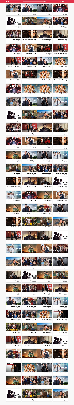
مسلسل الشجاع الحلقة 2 (32, 79)
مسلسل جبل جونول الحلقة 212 (62, 93)
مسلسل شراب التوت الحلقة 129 (15, 319)
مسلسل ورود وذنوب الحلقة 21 (15, 306)
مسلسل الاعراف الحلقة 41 (47, 200)
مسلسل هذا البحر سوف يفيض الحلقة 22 (45, 267)
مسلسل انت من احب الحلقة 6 (16, 267)
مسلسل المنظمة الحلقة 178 (47, 13)
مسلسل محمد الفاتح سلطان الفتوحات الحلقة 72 (60, 359)
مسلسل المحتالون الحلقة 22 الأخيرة (61, 319)
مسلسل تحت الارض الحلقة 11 (16, 120)
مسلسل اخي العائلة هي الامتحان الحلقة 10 (45, 293)
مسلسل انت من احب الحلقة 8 (31, 173)
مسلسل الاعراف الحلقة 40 (16, 213)
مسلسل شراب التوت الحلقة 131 (46, 173)
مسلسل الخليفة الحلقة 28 (32, 120)
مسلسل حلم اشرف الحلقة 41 (62, 39)
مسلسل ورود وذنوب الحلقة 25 (46, 66)
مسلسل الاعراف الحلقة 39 (32, 254)
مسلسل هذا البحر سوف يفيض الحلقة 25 (14, 13)
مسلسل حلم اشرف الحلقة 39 (47, 186)
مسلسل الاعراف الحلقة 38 (47, 280)
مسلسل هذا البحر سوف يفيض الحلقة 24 (14, 106)
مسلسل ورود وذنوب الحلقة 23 (31, 160)
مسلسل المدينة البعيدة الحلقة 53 (46, 358)
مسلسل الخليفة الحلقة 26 (47, 226)
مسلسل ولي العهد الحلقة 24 (31, 399)
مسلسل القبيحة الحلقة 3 (16, 93)
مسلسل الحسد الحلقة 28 (16, 133)
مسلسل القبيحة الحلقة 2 (16, 146)
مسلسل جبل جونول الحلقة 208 (31, 372)
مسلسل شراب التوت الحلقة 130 (31, 267)
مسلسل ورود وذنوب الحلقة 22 (31, 213)
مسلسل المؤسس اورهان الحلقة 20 (30, 186)
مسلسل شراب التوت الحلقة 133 (31, 66)
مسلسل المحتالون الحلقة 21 (16, 372)
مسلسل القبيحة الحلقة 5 (63, 13)
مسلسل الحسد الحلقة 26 (32, 293)
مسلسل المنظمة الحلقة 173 (47, 306)
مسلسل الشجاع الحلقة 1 (47, 146)
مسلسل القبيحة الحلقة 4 (16, 53)
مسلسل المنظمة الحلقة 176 (47, 160)
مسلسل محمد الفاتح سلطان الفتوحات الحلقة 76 (60, 80)
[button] (24, 1)
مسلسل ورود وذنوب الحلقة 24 (31, 106)
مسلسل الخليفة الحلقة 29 (32, 26)
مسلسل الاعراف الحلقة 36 (63, 332)
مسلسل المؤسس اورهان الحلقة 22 (46, 39)
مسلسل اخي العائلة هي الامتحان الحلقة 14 (60, 53)
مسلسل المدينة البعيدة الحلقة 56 (31, 146)
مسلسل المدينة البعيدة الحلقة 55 (62, 200)
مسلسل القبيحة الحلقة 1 (32, 200)
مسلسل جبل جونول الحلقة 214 (62, 66)
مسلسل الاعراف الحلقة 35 (32, 358)
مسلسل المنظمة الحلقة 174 (63, 267)
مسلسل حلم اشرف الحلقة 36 (47, 345)
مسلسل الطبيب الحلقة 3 (16, 254)
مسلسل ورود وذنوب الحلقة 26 (31, 13)
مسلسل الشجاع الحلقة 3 (47, 53)
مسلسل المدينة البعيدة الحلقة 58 (31, 53)
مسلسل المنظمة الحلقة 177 (47, 106)
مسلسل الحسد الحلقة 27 (63, 254)
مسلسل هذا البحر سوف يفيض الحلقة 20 (45, 386)
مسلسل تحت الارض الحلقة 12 (16, 26)
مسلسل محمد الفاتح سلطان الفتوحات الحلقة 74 (13, 187)
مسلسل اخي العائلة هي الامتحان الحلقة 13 (14, 66)
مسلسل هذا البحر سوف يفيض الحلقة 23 (61, 173)
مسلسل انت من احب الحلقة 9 (47, 120)
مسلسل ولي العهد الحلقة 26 (31, 226)
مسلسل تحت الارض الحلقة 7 (63, 345)
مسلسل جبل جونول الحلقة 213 (46, 79)
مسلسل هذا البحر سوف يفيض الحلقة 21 (30, 319)
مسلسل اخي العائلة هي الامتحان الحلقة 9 (14, 345)
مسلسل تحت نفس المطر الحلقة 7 (46, 213)
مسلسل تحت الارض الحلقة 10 (62, 186)
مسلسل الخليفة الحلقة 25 (63, 280)
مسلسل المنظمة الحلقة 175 (63, 213)
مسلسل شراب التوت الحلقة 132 (62, 120)
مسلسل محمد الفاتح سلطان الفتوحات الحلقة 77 (29, 40)
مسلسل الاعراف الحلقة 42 (16, 160)
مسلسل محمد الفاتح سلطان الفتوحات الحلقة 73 (13, 227)
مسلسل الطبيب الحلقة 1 (63, 372)
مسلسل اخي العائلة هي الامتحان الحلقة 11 (14, 240)
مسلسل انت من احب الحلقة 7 (62, 226)
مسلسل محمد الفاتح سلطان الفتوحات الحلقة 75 (60, 147)
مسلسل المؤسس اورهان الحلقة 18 (61, 293)
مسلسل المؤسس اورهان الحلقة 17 (30, 345)
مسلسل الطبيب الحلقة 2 (63, 306)
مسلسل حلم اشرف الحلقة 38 (47, 240)
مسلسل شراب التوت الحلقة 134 (62, 26)
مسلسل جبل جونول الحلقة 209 (46, 319)
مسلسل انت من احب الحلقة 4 (62, 399)
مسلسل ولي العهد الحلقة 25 (16, 332)
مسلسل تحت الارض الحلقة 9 (63, 240)
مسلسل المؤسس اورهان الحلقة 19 (30, 240)
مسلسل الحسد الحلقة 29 (16, 39)
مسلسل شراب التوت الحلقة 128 (31, 386)
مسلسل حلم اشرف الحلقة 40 (62, 133)
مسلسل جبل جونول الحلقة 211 (46, 93)
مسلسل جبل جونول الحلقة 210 (31, 93)
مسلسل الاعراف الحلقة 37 (16, 293)
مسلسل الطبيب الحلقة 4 (16, 200)
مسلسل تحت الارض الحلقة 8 (32, 280)
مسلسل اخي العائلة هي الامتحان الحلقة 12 (29, 133)
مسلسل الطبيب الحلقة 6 (63, 106)
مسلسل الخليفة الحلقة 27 (16, 173)
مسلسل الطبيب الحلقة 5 (63, 160)
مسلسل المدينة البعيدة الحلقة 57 (15, 79)
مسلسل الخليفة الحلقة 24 (32, 332)
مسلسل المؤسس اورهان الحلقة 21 (46, 133)
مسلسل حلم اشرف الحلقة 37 (16, 280)
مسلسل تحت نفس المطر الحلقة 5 (15, 358)
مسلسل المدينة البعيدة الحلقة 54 (46, 254)
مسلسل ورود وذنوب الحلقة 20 (62, 386)
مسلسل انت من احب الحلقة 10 (46, 26)
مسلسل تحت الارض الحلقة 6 (16, 399)
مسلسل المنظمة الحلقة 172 (47, 372)
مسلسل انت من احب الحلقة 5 (47, 332)
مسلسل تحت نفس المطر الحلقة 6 (31, 306)
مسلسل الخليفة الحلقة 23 (47, 399)
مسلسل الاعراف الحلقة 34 (16, 386)
